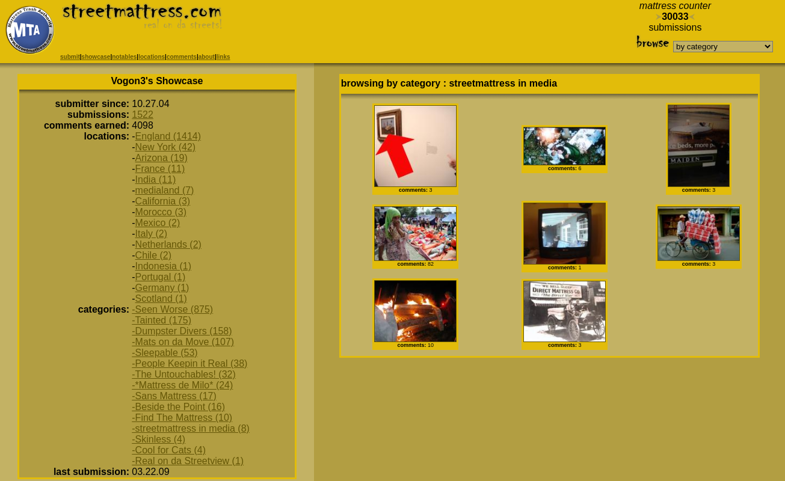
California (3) (163, 201)
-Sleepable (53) (164, 353)
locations (151, 57)
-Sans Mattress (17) (174, 396)
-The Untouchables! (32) (184, 374)
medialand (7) (164, 190)
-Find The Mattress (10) (182, 417)
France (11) (160, 169)
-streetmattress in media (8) (191, 428)
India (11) (155, 179)
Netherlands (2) (168, 244)
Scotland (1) (161, 298)
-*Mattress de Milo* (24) (182, 385)
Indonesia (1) (163, 266)
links (223, 57)
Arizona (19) (161, 158)
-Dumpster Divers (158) (182, 331)
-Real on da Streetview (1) (188, 461)
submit (70, 57)
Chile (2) (153, 255)
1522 (142, 114)
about (207, 57)
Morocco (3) (160, 212)
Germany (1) (162, 288)
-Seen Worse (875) (172, 309)
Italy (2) (151, 233)
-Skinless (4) (158, 439)
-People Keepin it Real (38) (189, 363)
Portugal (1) (160, 277)
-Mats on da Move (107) (183, 342)
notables (124, 57)
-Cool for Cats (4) (169, 450)
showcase (96, 57)
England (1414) (168, 136)
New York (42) (165, 147)
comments (182, 57)
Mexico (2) (157, 223)
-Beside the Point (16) (178, 407)
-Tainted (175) (161, 320)
